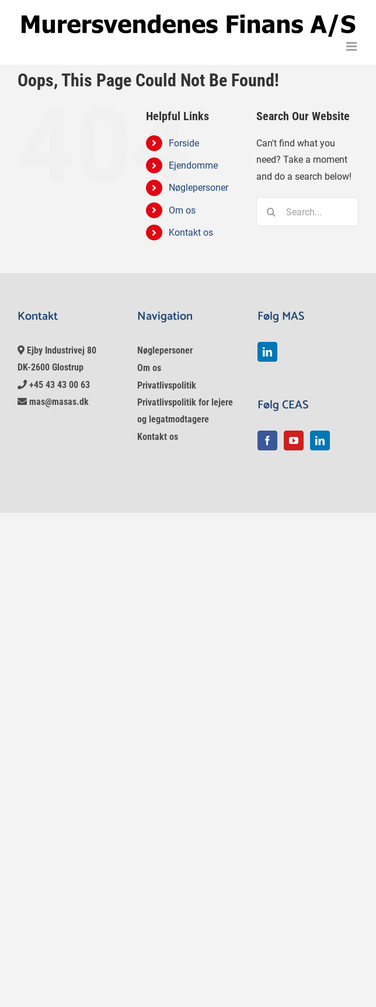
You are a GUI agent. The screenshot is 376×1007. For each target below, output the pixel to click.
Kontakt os (191, 232)
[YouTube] (294, 440)
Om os (182, 210)
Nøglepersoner (198, 187)
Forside (184, 143)
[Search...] (307, 211)
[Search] (271, 211)
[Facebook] (267, 440)
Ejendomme (193, 165)
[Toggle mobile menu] (352, 46)
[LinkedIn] (267, 352)
